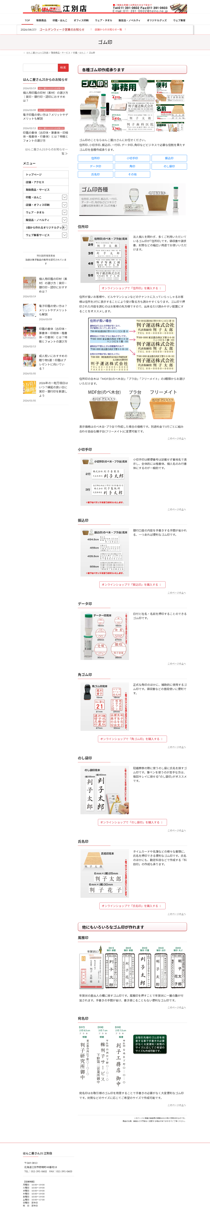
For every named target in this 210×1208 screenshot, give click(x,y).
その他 (132, 174)
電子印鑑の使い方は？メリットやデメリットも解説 (53, 310)
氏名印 (95, 174)
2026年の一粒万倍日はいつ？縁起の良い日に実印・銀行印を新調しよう (53, 389)
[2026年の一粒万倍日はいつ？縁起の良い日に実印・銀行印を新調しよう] (29, 387)
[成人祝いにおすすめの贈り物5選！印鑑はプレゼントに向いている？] (29, 360)
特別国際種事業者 (46, 255)
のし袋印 (169, 166)
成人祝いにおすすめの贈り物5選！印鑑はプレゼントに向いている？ (53, 362)
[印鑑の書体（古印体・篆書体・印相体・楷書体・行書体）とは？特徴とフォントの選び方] (29, 333)
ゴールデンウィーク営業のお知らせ (62, 29)
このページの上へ (177, 438)
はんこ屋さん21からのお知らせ (51, 88)
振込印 (169, 158)
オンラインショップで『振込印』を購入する (132, 584)
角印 (132, 166)
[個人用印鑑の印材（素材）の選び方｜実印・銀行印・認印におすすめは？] (29, 283)
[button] (108, 29)
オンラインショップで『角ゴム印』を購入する (132, 739)
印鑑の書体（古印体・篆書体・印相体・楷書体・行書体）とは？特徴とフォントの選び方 (45, 136)
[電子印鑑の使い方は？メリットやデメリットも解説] (29, 310)
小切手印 (132, 158)
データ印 (95, 166)
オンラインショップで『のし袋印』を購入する (132, 822)
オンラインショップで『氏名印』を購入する (132, 905)
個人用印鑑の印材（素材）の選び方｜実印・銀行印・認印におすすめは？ (45, 96)
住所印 (95, 158)
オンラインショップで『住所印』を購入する (132, 288)
